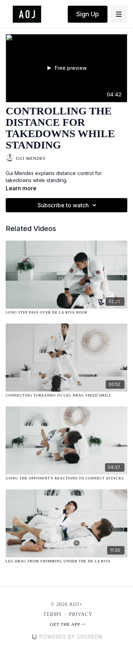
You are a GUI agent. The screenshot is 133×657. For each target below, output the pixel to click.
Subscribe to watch (68, 205)
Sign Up (87, 14)
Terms (52, 614)
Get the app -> (68, 624)
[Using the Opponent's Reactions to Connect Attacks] (66, 478)
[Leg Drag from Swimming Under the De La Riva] (66, 561)
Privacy (81, 614)
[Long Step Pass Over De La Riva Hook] (66, 312)
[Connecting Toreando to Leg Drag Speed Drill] (66, 395)
